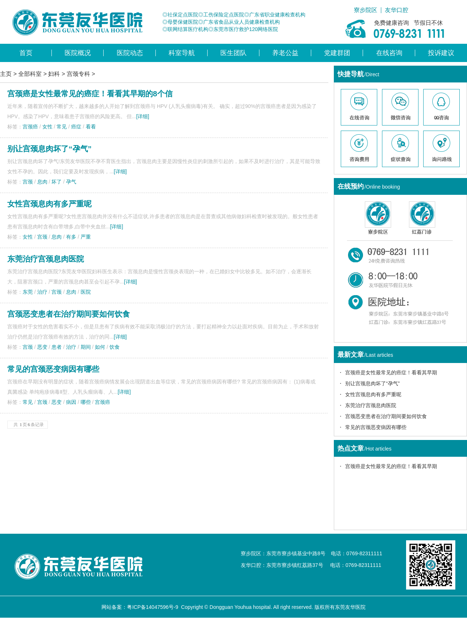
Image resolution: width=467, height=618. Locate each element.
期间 (86, 347)
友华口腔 (396, 10)
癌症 (76, 127)
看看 (91, 127)
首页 (25, 53)
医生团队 (233, 53)
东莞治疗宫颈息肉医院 (45, 259)
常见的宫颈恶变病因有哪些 (53, 369)
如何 (100, 347)
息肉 (42, 182)
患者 (56, 347)
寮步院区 (365, 10)
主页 (6, 74)
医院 (86, 292)
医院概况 (78, 53)
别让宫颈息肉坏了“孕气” (49, 148)
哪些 (86, 402)
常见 (62, 127)
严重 (86, 237)
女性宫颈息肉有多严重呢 (49, 204)
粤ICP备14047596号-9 (152, 607)
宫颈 (28, 182)
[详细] (142, 116)
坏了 (56, 182)
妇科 (54, 74)
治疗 (42, 292)
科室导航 (182, 53)
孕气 (71, 182)
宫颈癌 (30, 127)
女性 (47, 127)
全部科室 (30, 74)
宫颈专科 (78, 74)
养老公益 (285, 53)
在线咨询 (389, 53)
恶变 (42, 347)
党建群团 (337, 53)
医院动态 (130, 53)
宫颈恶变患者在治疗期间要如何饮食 (68, 314)
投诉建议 (441, 53)
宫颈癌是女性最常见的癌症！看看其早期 (391, 372)
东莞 (28, 292)
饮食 (114, 347)
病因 (71, 402)
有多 (71, 237)
